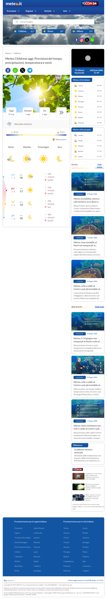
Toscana (37, 547)
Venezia (86, 538)
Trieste (66, 542)
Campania (18, 556)
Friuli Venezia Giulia (22, 547)
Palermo (66, 571)
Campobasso (68, 561)
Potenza (66, 566)
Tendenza (79, 194)
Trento (66, 538)
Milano (85, 533)
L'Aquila (86, 556)
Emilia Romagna (20, 542)
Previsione (79, 333)
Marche (37, 542)
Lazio (36, 552)
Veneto (36, 538)
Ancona (66, 547)
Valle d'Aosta (39, 528)
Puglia (36, 561)
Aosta (85, 528)
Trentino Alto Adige (22, 538)
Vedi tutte (99, 165)
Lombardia (38, 533)
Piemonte (18, 528)
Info (65, 11)
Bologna (86, 542)
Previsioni (11, 11)
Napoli (66, 556)
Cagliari (86, 571)
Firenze (86, 547)
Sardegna (37, 571)
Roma (85, 552)
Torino (66, 528)
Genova (66, 533)
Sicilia (16, 571)
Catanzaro (87, 566)
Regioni (29, 11)
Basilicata (18, 566)
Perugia (66, 552)
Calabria (37, 566)
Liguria (17, 533)
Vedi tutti (99, 307)
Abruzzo (37, 556)
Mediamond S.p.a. (20, 593)
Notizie (47, 11)
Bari (84, 561)
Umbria (17, 552)
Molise (17, 561)
